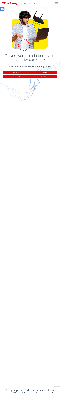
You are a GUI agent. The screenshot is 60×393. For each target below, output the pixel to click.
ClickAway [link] (10, 3)
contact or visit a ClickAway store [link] (32, 66)
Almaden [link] (16, 72)
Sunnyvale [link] (43, 76)
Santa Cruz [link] (16, 76)
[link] (2, 9)
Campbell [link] (44, 72)
